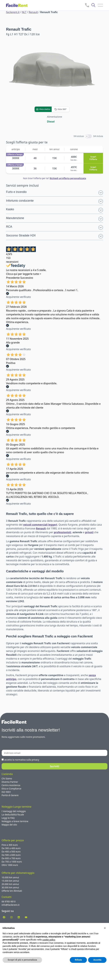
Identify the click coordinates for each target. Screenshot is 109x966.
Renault (33, 12)
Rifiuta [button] (78, 960)
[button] (104, 928)
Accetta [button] (97, 960)
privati (89, 532)
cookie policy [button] (48, 939)
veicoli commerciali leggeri (40, 524)
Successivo (26, 277)
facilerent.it (13, 12)
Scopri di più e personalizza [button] (22, 960)
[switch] (88, 136)
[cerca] (93, 5)
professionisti (62, 532)
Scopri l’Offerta (93, 158)
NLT (24, 12)
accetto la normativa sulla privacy (21, 759)
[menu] (100, 5)
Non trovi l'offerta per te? (54, 178)
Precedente (13, 277)
